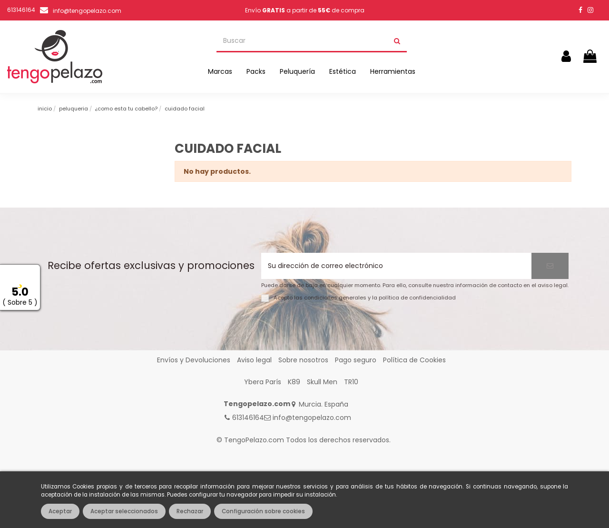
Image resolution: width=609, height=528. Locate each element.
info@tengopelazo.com (87, 11)
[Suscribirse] (550, 266)
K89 (294, 382)
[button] (220, 71)
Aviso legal (254, 360)
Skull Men (322, 382)
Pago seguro (355, 360)
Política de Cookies (414, 360)
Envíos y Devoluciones (193, 360)
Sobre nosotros (303, 360)
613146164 (248, 417)
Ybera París (262, 382)
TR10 (351, 382)
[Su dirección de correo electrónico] (396, 266)
